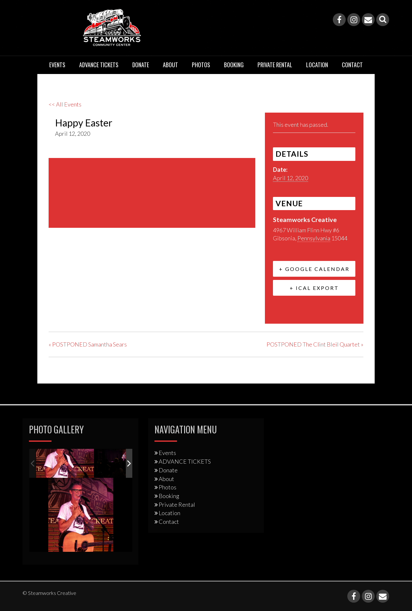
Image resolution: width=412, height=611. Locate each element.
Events (57, 64)
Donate (140, 64)
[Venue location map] (152, 192)
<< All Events (65, 104)
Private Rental (275, 64)
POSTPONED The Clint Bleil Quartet (315, 344)
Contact (352, 64)
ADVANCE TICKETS (98, 64)
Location (317, 64)
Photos (201, 64)
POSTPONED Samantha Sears (88, 344)
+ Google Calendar (314, 269)
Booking (234, 64)
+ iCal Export (314, 288)
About (170, 64)
